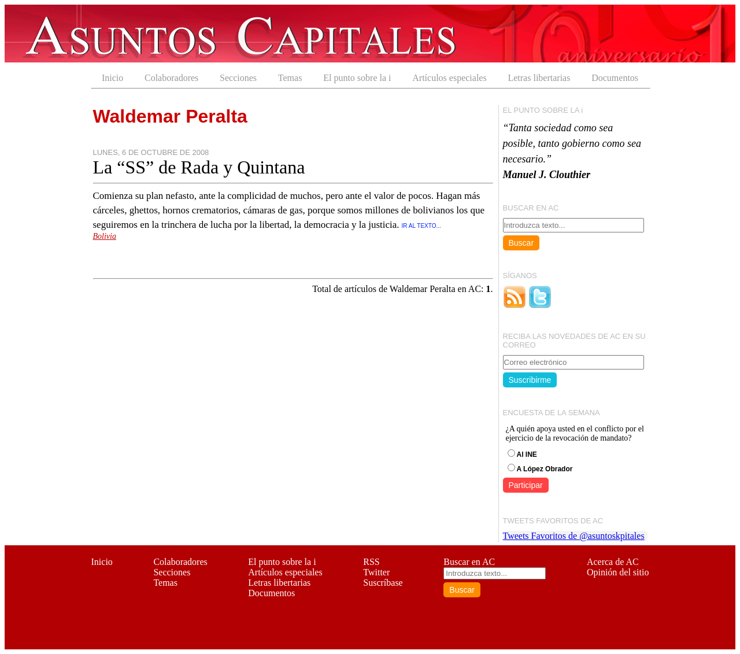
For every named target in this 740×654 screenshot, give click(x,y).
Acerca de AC (613, 562)
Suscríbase (382, 583)
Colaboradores (171, 78)
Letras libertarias (539, 78)
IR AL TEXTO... (421, 226)
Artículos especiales (449, 78)
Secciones (238, 78)
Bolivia (104, 236)
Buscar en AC (469, 562)
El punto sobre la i (357, 78)
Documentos (614, 78)
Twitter (376, 572)
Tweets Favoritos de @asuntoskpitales (574, 536)
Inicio (112, 78)
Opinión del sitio (618, 572)
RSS (371, 562)
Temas (290, 78)
